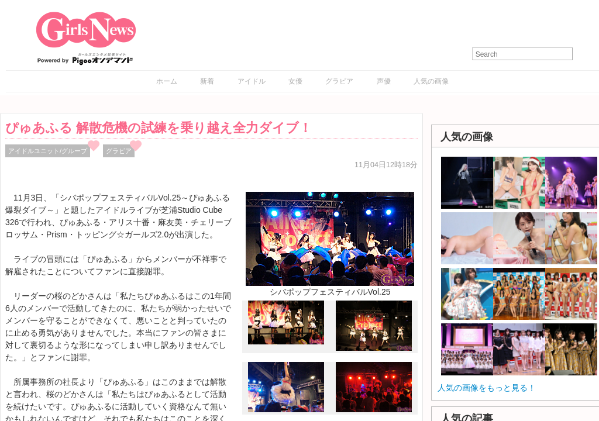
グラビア (339, 81)
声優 (384, 81)
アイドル (251, 81)
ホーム (166, 81)
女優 (295, 81)
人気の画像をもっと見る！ (487, 387)
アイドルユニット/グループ (47, 150)
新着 (207, 81)
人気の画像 (431, 81)
